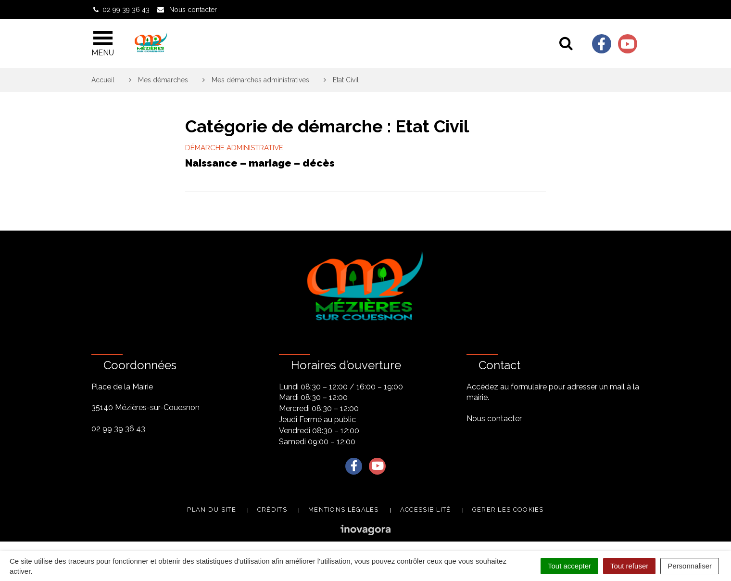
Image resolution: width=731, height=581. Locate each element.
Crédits (272, 509)
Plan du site (211, 509)
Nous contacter (494, 418)
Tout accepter (569, 566)
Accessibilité (425, 509)
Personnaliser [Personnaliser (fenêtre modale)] (690, 566)
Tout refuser (629, 566)
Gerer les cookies (508, 509)
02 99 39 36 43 (118, 428)
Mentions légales (343, 509)
